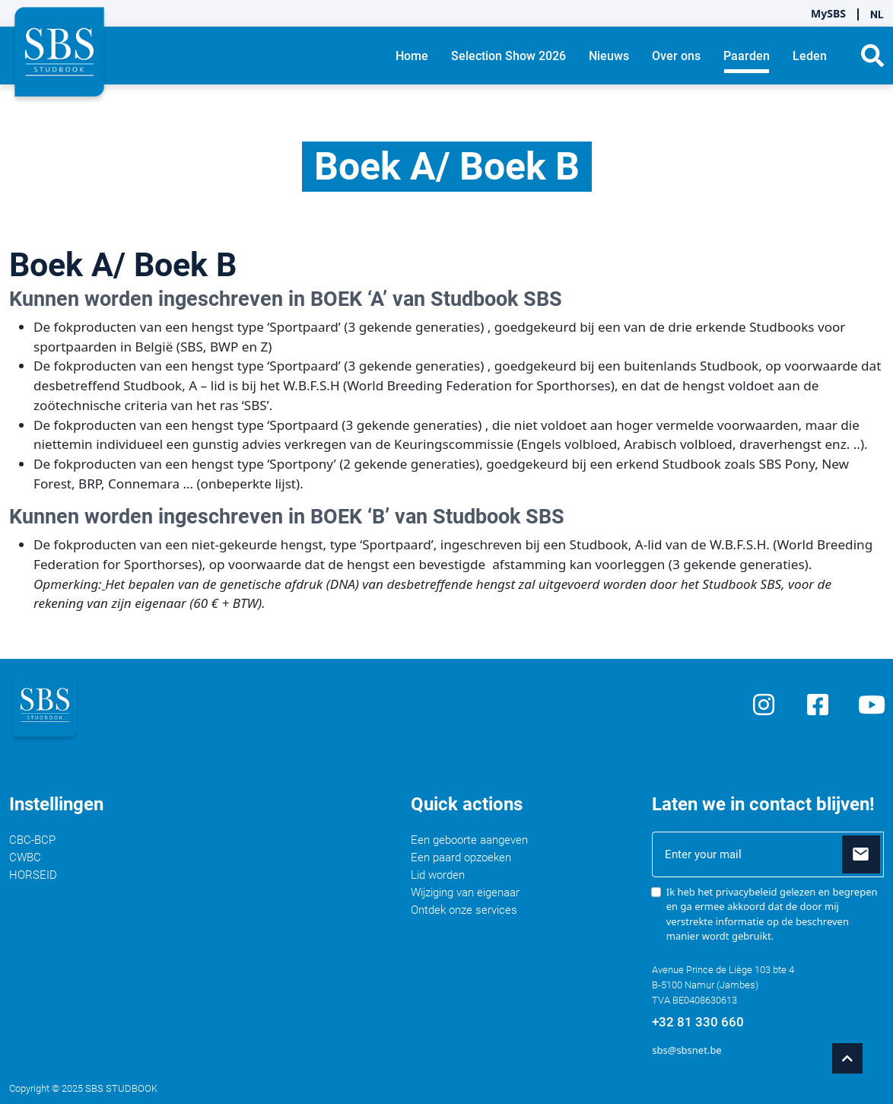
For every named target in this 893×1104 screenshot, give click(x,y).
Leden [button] (810, 56)
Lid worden (438, 875)
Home (412, 56)
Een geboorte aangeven (469, 840)
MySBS (828, 13)
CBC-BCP (32, 840)
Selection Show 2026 (508, 56)
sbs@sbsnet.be (686, 1050)
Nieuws (609, 56)
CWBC (25, 857)
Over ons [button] (676, 56)
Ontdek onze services (464, 910)
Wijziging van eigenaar (465, 892)
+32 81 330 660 (698, 1021)
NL (877, 14)
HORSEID (33, 875)
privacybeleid (746, 892)
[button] (872, 55)
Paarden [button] (746, 56)
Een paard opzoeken (461, 857)
